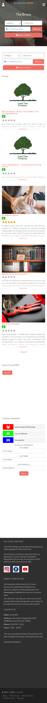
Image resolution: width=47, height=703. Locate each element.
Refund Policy (27, 695)
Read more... (23, 129)
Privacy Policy (9, 698)
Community (19, 440)
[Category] (13, 23)
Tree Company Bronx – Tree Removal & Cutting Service (21, 166)
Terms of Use (14, 695)
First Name (23, 447)
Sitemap (20, 698)
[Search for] (32, 23)
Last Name (24, 456)
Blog (5, 695)
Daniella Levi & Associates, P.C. (14, 274)
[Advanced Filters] (23, 35)
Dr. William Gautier (10, 215)
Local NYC (19, 692)
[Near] (18, 29)
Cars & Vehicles (20, 433)
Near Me (7, 373)
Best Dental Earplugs (10, 324)
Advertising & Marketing (24, 427)
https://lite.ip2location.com (31, 636)
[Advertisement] (23, 398)
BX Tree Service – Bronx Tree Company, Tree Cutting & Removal (20, 112)
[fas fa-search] (36, 29)
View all (23, 352)
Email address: (23, 466)
